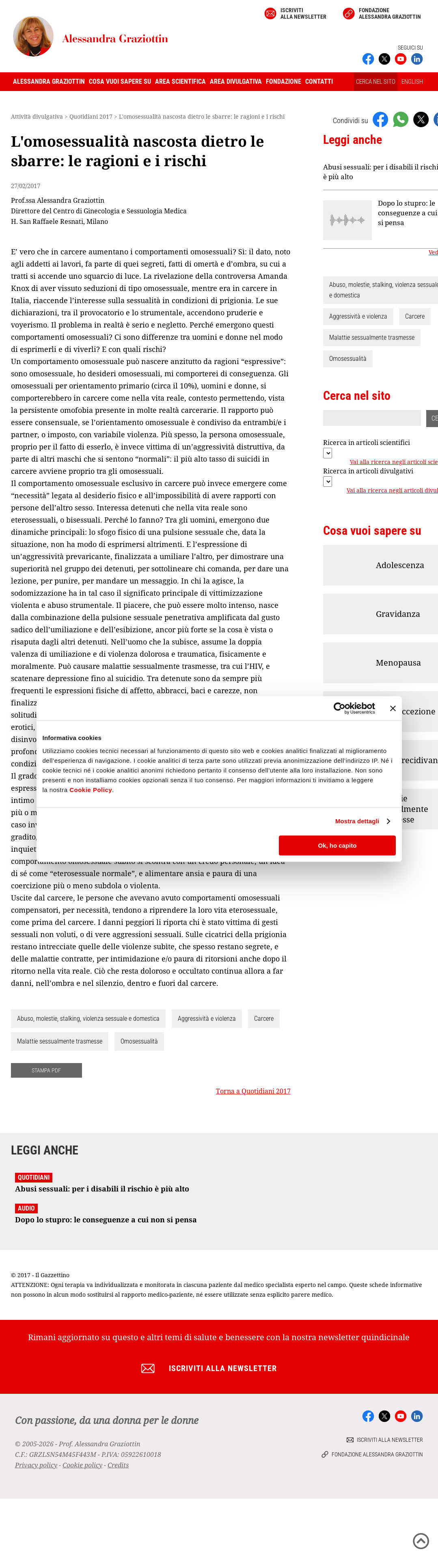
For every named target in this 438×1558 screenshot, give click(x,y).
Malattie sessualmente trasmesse (59, 1041)
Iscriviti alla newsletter (303, 13)
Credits (118, 1464)
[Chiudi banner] (393, 708)
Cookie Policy (90, 789)
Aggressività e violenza (207, 1018)
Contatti (319, 81)
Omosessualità (139, 1041)
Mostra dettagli (357, 821)
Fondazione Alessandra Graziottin (390, 13)
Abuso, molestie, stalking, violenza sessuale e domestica (88, 1018)
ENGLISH (412, 81)
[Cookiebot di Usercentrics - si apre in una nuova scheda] (339, 708)
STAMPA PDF (46, 1070)
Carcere (264, 1018)
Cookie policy (82, 1464)
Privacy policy (36, 1464)
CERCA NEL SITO (375, 81)
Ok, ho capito (337, 845)
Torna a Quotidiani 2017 (253, 1091)
